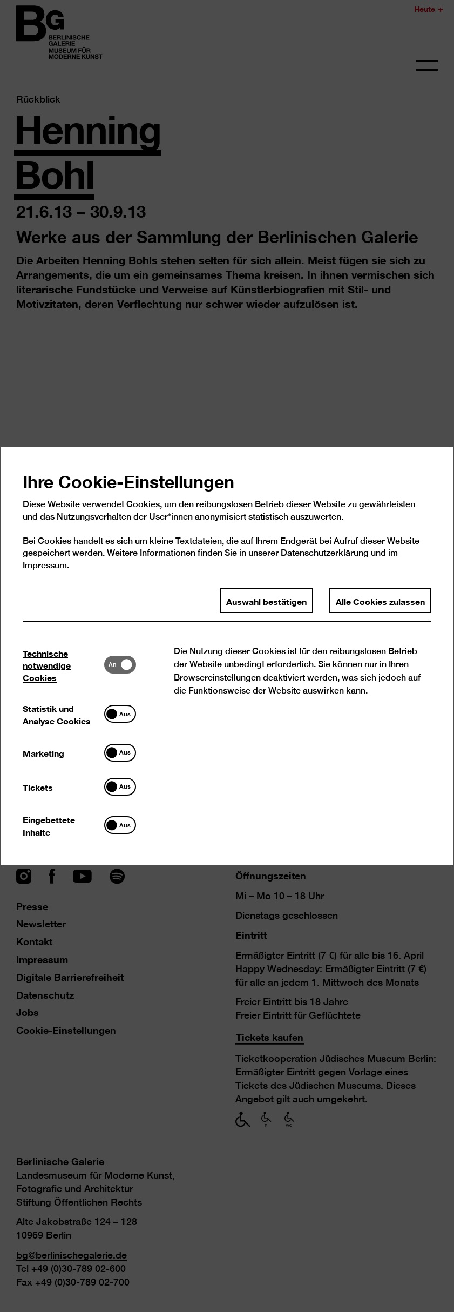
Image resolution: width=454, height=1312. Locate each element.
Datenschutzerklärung (325, 554)
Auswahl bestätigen (266, 601)
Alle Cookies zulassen (380, 601)
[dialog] (227, 656)
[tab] (63, 665)
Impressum (45, 566)
